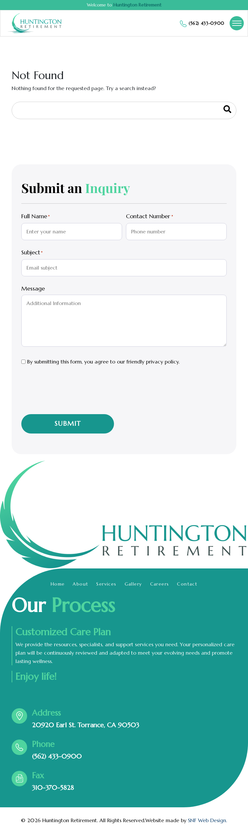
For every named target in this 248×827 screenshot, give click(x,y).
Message (33, 288)
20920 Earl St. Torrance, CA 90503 (85, 725)
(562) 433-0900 (57, 756)
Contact (187, 584)
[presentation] (70, 394)
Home (58, 584)
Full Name (35, 216)
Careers (159, 584)
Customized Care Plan (63, 632)
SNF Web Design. (207, 820)
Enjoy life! (36, 676)
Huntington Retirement (137, 5)
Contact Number (149, 216)
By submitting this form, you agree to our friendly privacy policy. (103, 361)
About (80, 584)
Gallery (133, 584)
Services (106, 584)
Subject (32, 253)
